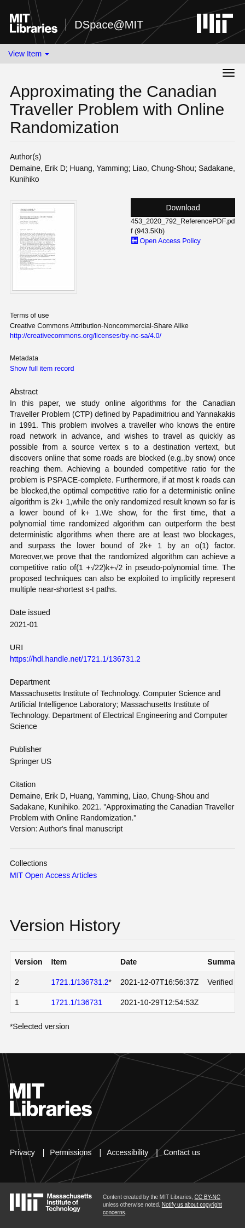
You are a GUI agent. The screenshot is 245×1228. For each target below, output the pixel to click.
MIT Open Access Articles (53, 875)
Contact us (182, 1152)
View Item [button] (28, 53)
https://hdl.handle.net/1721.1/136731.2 (75, 659)
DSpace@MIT (108, 25)
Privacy (22, 1152)
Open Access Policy (166, 241)
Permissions (70, 1152)
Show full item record (42, 368)
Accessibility (127, 1152)
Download (183, 207)
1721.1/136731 (76, 1002)
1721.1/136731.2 (80, 982)
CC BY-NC (207, 1197)
